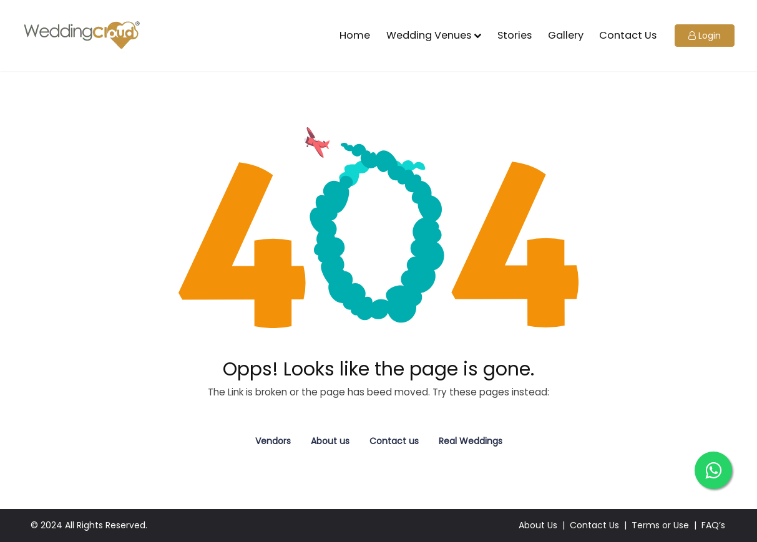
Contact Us (628, 35)
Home (354, 35)
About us (330, 441)
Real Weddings (470, 441)
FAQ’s (713, 525)
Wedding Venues (428, 35)
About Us (538, 525)
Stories (514, 35)
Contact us (394, 441)
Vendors (273, 441)
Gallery (566, 35)
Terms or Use (660, 525)
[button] (705, 35)
